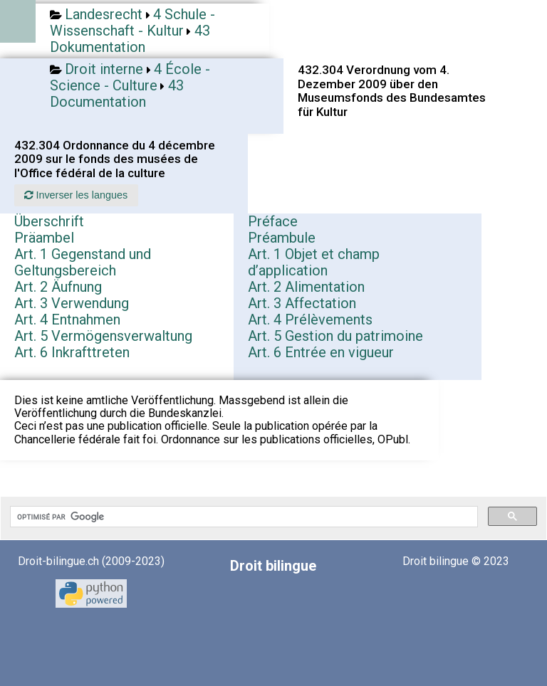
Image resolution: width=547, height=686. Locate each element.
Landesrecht (103, 14)
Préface (273, 221)
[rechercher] (242, 516)
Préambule (282, 237)
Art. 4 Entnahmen (67, 319)
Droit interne (104, 69)
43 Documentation (117, 93)
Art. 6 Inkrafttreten (72, 352)
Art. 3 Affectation (302, 303)
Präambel (44, 237)
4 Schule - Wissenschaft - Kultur (132, 22)
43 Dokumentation (130, 39)
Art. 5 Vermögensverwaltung (103, 335)
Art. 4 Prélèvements (310, 319)
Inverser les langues (75, 195)
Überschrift (49, 221)
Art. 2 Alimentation (306, 286)
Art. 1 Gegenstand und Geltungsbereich (82, 262)
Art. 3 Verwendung (71, 303)
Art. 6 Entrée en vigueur (321, 352)
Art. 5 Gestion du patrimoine (335, 335)
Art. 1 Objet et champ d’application (314, 262)
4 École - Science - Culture (130, 77)
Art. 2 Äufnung (58, 286)
